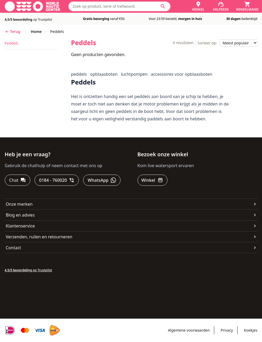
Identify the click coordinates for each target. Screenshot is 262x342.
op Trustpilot (28, 19)
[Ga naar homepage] (32, 6)
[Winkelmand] (247, 6)
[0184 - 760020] (57, 180)
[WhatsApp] (101, 180)
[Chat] (18, 180)
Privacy (227, 330)
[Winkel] (198, 6)
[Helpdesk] (221, 6)
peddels (12, 43)
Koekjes (250, 330)
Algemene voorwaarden (189, 330)
